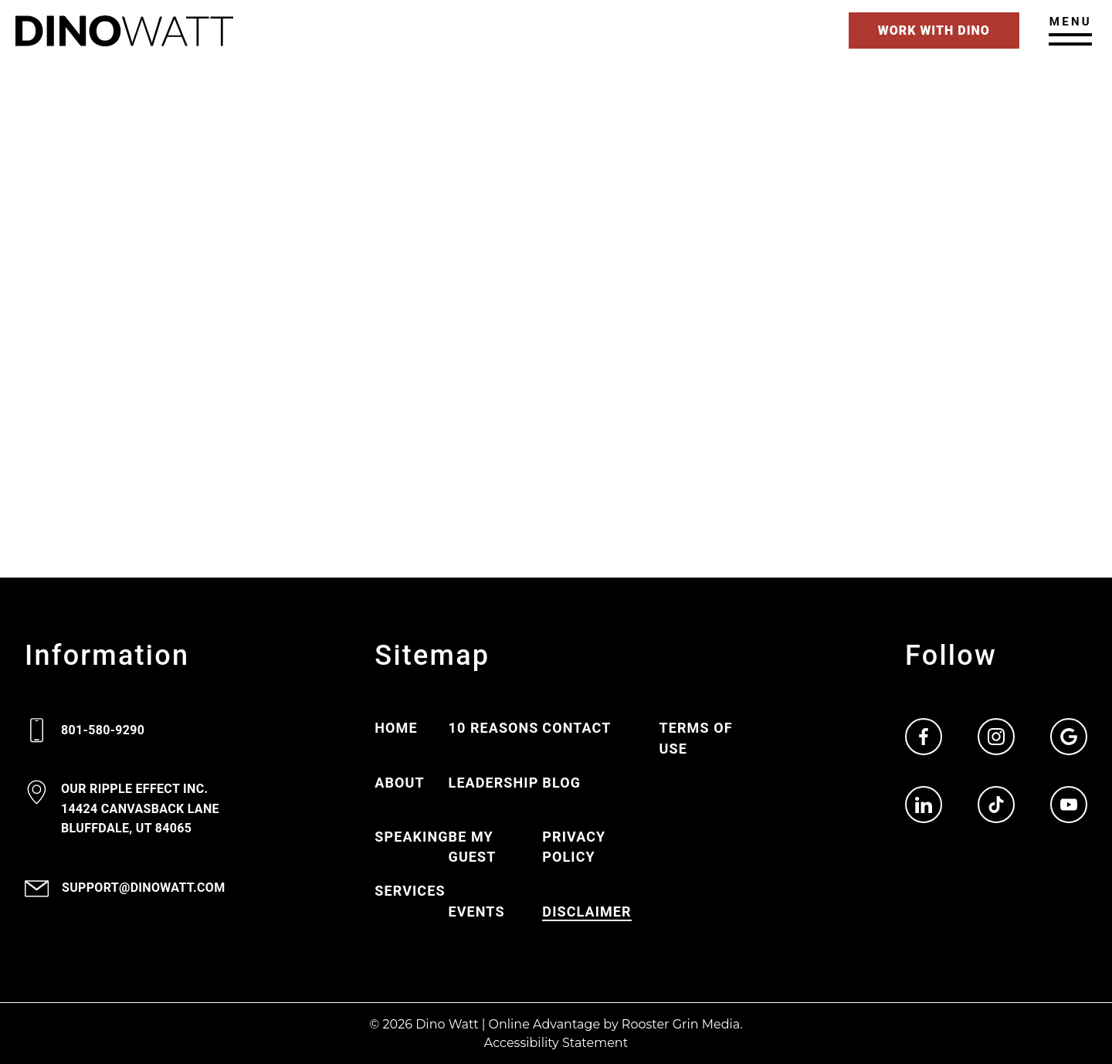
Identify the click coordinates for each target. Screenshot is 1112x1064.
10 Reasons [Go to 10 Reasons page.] (494, 728)
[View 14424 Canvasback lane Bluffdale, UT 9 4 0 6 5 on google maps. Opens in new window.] (140, 809)
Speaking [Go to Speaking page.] (411, 836)
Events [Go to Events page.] (477, 911)
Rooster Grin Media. (682, 1024)
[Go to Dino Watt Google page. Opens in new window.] (1068, 736)
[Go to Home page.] (124, 30)
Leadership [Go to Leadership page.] (494, 782)
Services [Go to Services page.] (410, 891)
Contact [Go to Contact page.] (576, 728)
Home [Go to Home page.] (396, 728)
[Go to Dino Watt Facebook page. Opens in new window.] (923, 736)
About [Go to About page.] (399, 782)
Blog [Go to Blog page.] (561, 782)
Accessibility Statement (556, 1042)
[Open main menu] (1070, 30)
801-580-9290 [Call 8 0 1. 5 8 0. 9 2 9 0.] (102, 730)
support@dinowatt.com (143, 887)
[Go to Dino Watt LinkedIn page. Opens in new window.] (923, 804)
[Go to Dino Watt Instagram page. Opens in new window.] (996, 736)
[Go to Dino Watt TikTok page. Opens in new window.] (996, 804)
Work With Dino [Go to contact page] (934, 30)
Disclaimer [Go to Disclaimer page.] (586, 911)
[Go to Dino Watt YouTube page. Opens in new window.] (1068, 804)
